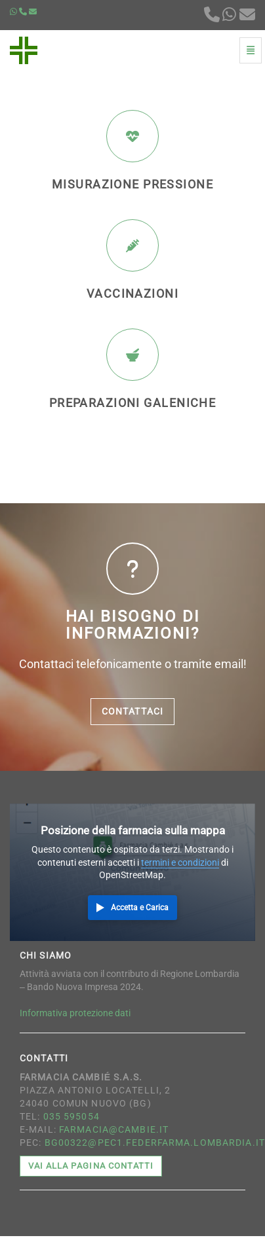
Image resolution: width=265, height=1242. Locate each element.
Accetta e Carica (140, 907)
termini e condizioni (180, 862)
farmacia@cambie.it (114, 1129)
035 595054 (71, 1116)
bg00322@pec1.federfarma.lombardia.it (155, 1142)
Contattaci (132, 711)
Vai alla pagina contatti (90, 1166)
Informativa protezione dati (75, 1013)
